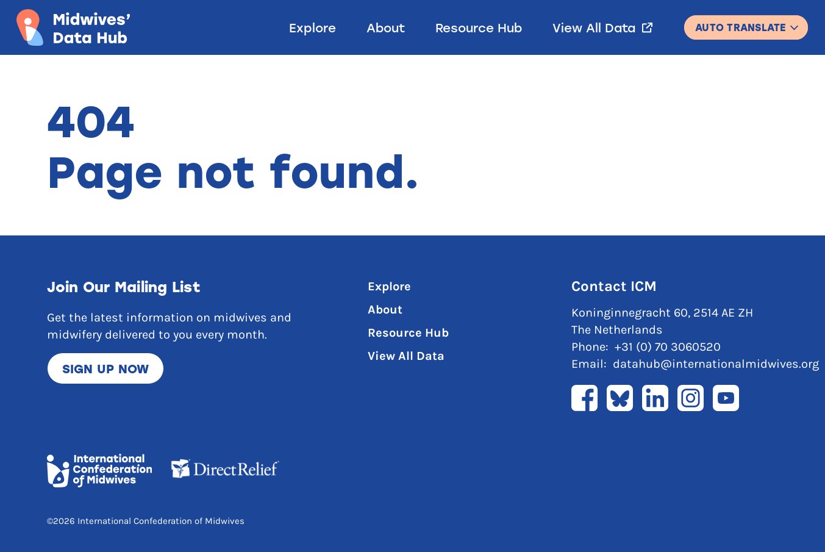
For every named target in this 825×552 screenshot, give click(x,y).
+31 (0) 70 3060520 (668, 347)
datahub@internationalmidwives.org (716, 364)
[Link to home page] (73, 27)
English (746, 21)
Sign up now (105, 368)
